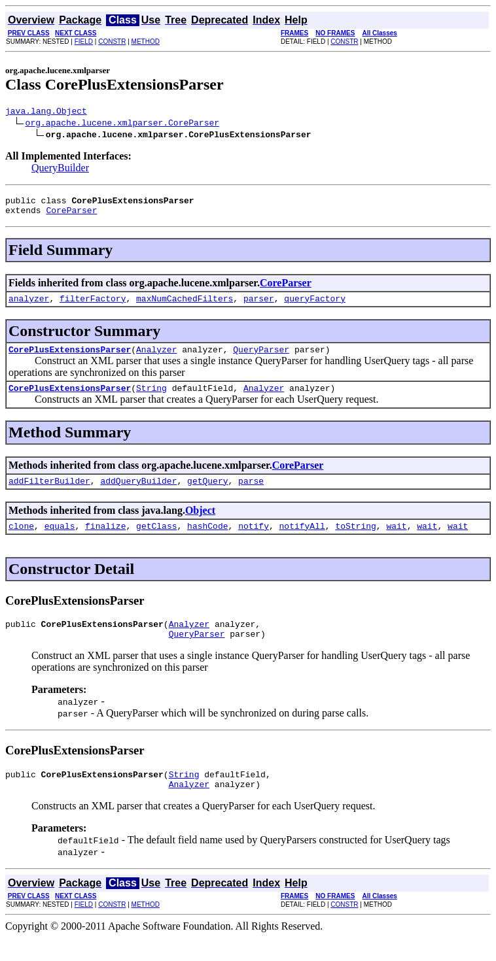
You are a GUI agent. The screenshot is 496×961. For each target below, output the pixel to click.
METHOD (146, 41)
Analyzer (156, 359)
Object (200, 524)
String (151, 399)
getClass (156, 541)
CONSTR (112, 41)
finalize (105, 541)
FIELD (84, 41)
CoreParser (71, 216)
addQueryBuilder (138, 494)
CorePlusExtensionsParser (70, 359)
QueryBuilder (60, 169)
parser (258, 306)
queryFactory (314, 306)
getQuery (207, 494)
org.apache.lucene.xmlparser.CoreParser (122, 124)
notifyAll (302, 541)
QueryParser (261, 359)
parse (251, 494)
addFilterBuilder (49, 494)
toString (355, 541)
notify (253, 541)
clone (21, 541)
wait (396, 541)
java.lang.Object (46, 112)
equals (59, 541)
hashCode (207, 541)
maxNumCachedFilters (184, 306)
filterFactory (93, 306)
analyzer (29, 306)
